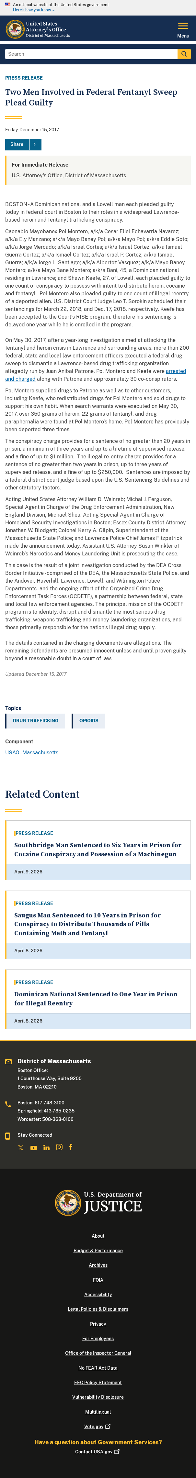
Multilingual (98, 1412)
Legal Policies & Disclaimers (98, 1309)
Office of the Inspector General (98, 1353)
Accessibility (98, 1294)
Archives (98, 1265)
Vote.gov (98, 1426)
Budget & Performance (98, 1250)
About (98, 1236)
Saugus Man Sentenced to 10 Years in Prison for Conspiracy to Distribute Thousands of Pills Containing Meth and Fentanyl (87, 924)
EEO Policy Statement (98, 1382)
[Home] (38, 37)
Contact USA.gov (98, 1451)
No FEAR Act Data (98, 1368)
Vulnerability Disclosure (98, 1397)
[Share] (23, 144)
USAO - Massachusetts (31, 753)
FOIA (98, 1280)
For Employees (98, 1338)
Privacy (98, 1324)
